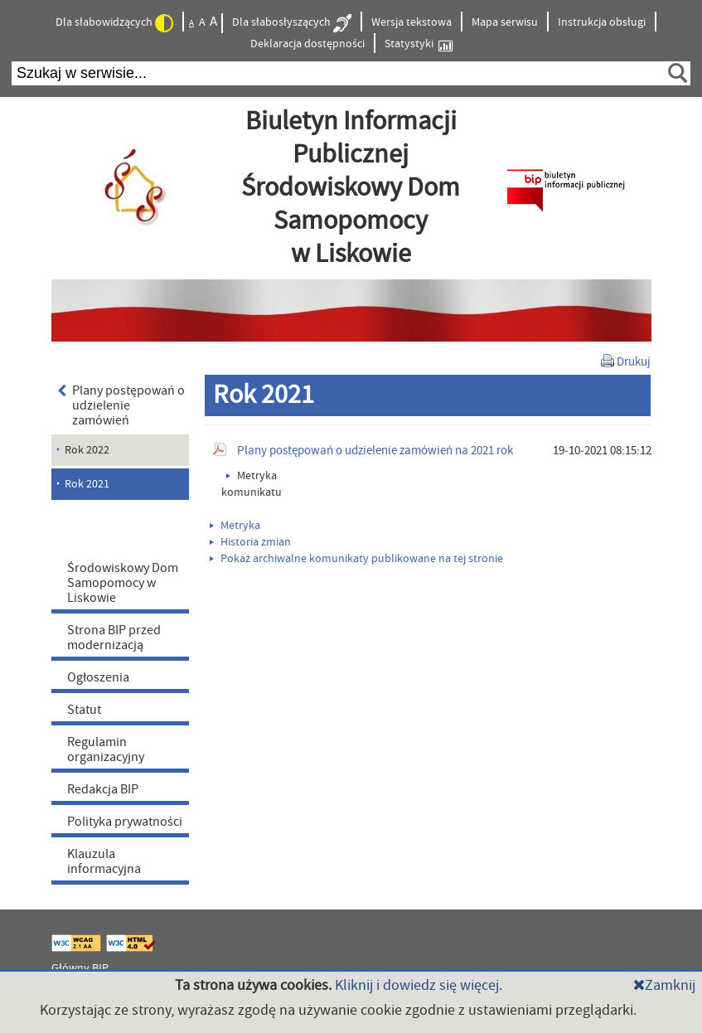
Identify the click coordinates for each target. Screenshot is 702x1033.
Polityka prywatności (124, 821)
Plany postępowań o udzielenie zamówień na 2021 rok (375, 450)
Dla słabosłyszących (291, 23)
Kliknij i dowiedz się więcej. (418, 985)
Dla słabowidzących (114, 23)
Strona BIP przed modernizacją (114, 637)
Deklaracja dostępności (307, 43)
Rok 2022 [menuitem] (87, 450)
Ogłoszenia (98, 677)
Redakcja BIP (102, 789)
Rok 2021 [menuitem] (87, 484)
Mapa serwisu (505, 22)
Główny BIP (80, 968)
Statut (84, 709)
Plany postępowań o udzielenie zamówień (122, 405)
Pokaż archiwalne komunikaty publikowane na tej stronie (356, 558)
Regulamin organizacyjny (105, 749)
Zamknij (664, 985)
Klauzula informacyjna (104, 861)
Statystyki (419, 44)
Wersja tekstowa (411, 22)
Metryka (235, 525)
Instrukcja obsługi (602, 22)
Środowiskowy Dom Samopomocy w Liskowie (122, 583)
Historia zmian (250, 542)
